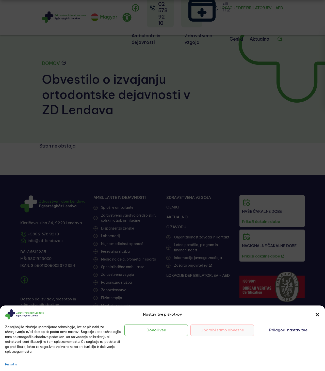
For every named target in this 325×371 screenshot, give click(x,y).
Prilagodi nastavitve (288, 330)
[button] (317, 314)
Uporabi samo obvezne (222, 330)
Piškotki (11, 364)
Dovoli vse (156, 330)
